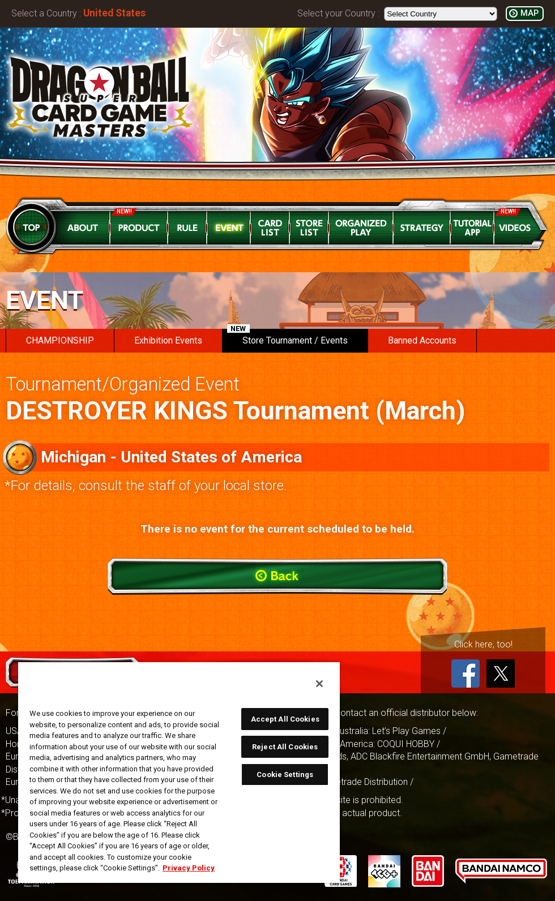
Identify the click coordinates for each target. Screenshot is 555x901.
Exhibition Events (168, 340)
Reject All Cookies (285, 747)
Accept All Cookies (285, 719)
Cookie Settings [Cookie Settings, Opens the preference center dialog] (285, 774)
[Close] (319, 683)
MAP (529, 13)
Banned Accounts (422, 340)
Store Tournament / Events (287, 337)
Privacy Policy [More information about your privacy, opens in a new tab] (189, 868)
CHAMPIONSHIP (60, 340)
